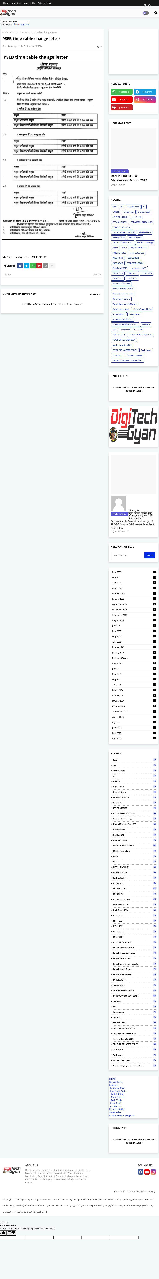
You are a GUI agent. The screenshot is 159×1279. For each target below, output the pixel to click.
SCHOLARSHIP (119, 314)
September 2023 (134, 711)
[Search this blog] (127, 555)
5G (122, 206)
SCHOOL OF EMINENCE (123, 319)
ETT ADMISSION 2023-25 (141, 222)
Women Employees (135, 355)
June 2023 (134, 727)
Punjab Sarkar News (142, 309)
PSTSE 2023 (146, 273)
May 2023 (134, 733)
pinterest (124, 107)
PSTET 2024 (132, 273)
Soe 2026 (138, 329)
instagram (147, 99)
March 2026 (134, 588)
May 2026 (134, 577)
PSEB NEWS (118, 263)
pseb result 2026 (139, 268)
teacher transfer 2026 (122, 345)
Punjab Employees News (123, 293)
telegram (147, 91)
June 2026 (134, 572)
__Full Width (115, 1100)
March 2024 (134, 690)
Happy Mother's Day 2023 (124, 232)
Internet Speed (135, 237)
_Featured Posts (117, 1087)
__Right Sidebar (117, 1097)
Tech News (146, 350)
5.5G (115, 206)
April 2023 (134, 738)
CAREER (116, 212)
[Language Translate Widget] (15, 21)
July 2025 (134, 625)
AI (144, 206)
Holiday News (21, 257)
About (124, 1191)
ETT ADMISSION (120, 222)
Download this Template (122, 1115)
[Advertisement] (134, 51)
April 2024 (134, 684)
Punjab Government (121, 299)
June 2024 (134, 674)
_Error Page (115, 1103)
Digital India (129, 212)
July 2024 (134, 668)
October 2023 (134, 706)
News (124, 247)
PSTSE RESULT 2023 (121, 283)
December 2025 (134, 604)
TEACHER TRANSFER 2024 (124, 340)
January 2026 (134, 598)
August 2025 (134, 620)
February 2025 (134, 647)
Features (113, 1085)
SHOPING (146, 324)
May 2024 (134, 679)
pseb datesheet (137, 252)
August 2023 (134, 717)
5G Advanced (133, 206)
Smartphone (124, 329)
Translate (22, 24)
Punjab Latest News (121, 309)
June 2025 (134, 631)
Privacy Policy (44, 3)
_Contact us (115, 1106)
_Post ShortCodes (118, 1091)
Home (6, 3)
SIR (114, 329)
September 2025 (134, 615)
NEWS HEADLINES (139, 247)
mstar (115, 247)
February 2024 (134, 695)
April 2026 (134, 582)
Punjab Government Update (125, 304)
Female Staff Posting (121, 227)
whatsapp (124, 91)
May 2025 (134, 636)
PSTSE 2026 (132, 278)
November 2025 (134, 609)
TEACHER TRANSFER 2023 (140, 334)
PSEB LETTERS (17, 32)
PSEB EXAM (118, 258)
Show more (95, 294)
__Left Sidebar (116, 1094)
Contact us (29, 3)
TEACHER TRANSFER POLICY (125, 350)
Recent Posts (116, 1081)
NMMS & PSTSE (119, 252)
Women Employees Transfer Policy (128, 360)
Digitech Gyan (144, 212)
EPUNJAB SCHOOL (120, 217)
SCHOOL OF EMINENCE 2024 (125, 324)
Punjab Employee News (123, 288)
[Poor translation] (11, 1233)
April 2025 (134, 641)
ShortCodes (115, 1112)
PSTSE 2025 (118, 278)
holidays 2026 (119, 237)
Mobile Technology (145, 242)
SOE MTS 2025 (119, 334)
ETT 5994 (137, 217)
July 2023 (134, 722)
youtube (124, 99)
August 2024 (134, 663)
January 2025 (134, 652)
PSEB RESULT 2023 (135, 263)
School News (134, 314)
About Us (16, 3)
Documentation (117, 1109)
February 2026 (134, 593)
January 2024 (134, 700)
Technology (118, 355)
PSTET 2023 (118, 273)
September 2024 (134, 657)
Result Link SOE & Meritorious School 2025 (129, 178)
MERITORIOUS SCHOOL (123, 242)
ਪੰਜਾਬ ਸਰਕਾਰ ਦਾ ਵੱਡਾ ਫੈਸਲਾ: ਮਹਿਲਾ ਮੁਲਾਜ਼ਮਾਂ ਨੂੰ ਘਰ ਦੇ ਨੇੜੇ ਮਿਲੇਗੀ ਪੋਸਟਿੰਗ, (140, 516)
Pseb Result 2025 (120, 268)
